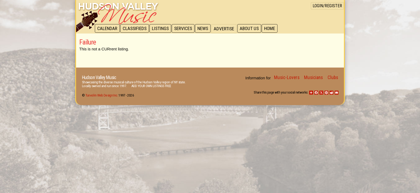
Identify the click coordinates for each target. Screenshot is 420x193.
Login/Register (327, 5)
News (205, 28)
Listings (161, 28)
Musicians (313, 77)
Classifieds (135, 28)
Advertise (226, 28)
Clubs (333, 77)
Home (273, 28)
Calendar (108, 28)
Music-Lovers (286, 77)
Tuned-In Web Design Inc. (101, 95)
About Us (252, 28)
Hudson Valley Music (99, 77)
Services (185, 28)
